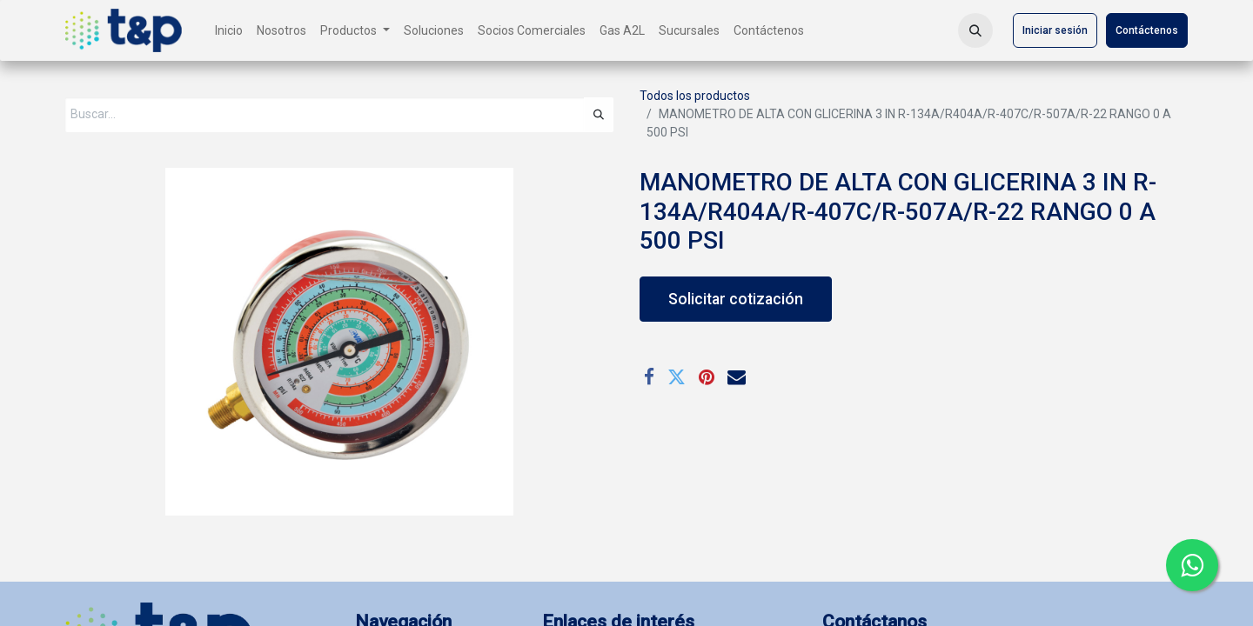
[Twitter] (676, 377)
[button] (975, 30)
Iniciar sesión (1055, 30)
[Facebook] (649, 377)
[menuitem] (229, 31)
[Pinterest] (706, 377)
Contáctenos (1147, 30)
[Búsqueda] (598, 114)
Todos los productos (695, 96)
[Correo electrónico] (736, 377)
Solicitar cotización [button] (735, 299)
